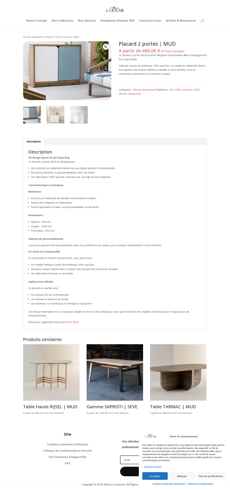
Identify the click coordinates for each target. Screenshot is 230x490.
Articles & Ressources (181, 20)
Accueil (26, 36)
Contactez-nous (150, 20)
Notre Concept (36, 20)
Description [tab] (34, 141)
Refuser (182, 476)
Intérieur (187, 89)
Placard (50, 36)
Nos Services (87, 20)
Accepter (154, 476)
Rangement (38, 36)
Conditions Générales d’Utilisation (169, 483)
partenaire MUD (70, 322)
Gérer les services (153, 466)
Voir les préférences (210, 476)
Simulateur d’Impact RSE (117, 20)
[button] (106, 47)
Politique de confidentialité (200, 483)
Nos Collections (62, 20)
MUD (196, 89)
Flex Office (176, 89)
